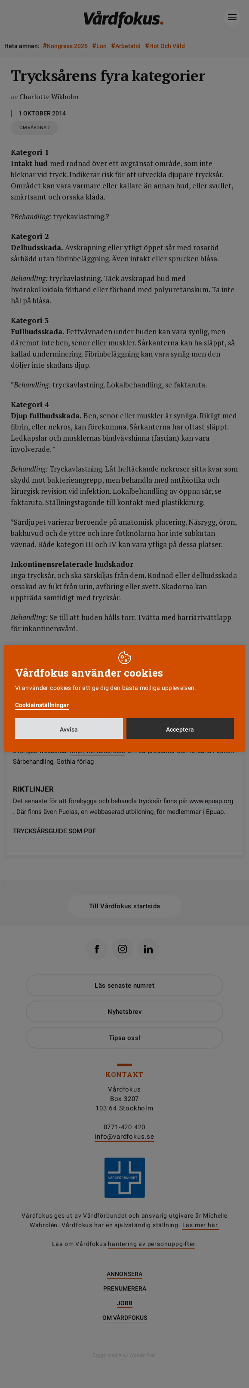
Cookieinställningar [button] (42, 705)
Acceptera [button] (180, 729)
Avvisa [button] (69, 729)
